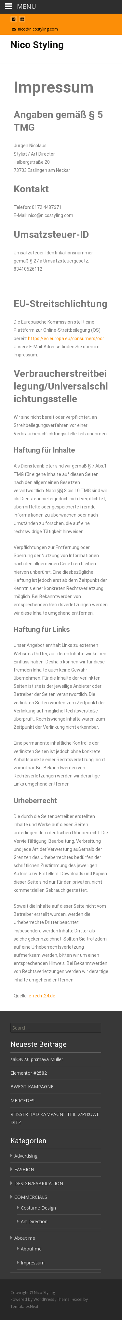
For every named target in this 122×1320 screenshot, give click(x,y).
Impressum (33, 1263)
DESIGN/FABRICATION (38, 1183)
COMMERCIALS (30, 1197)
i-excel (77, 1299)
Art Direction (34, 1221)
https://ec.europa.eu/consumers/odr (66, 338)
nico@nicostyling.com (38, 29)
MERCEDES (22, 1100)
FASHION (24, 1169)
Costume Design (38, 1208)
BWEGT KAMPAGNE (31, 1086)
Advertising (25, 1156)
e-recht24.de (42, 995)
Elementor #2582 (28, 1073)
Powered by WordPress (32, 1299)
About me (24, 1238)
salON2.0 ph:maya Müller (36, 1059)
